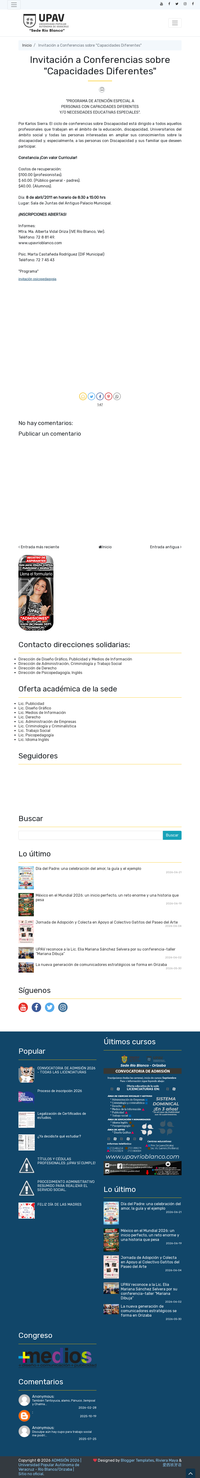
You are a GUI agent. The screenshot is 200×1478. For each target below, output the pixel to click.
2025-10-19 (88, 1416)
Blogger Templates (137, 1460)
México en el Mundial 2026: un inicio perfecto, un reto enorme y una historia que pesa (150, 1235)
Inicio (27, 45)
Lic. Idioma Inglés (33, 739)
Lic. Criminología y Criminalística (47, 726)
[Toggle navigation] (14, 4)
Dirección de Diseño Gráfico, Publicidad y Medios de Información (75, 659)
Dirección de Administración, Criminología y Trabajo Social (70, 663)
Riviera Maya (167, 1460)
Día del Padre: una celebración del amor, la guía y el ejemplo (88, 868)
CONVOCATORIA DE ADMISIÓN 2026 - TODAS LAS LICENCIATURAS (66, 1070)
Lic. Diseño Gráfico (34, 708)
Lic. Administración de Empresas (47, 721)
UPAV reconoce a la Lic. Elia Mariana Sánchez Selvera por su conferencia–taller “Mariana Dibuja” (149, 1291)
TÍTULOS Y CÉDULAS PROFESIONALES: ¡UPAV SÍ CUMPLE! (66, 1161)
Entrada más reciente (40, 547)
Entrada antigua (164, 547)
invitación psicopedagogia (37, 279)
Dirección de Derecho (37, 668)
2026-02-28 (87, 1407)
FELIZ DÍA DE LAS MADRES (59, 1205)
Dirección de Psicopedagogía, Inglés (50, 672)
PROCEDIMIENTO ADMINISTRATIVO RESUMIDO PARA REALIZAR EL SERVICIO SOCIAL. (66, 1186)
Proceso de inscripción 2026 (59, 1091)
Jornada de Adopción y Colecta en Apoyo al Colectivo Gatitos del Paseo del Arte (107, 922)
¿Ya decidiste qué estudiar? (59, 1136)
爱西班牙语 (172, 1465)
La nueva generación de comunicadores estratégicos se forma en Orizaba (101, 964)
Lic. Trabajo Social (34, 730)
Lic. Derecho (29, 717)
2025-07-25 (87, 1439)
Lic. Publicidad (31, 703)
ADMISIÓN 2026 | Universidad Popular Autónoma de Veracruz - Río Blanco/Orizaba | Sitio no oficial (49, 1467)
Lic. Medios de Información (42, 712)
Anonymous (42, 1396)
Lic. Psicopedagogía (36, 735)
